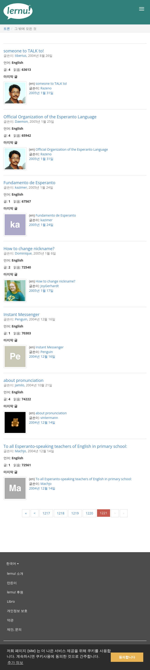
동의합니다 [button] (127, 657)
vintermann (49, 417)
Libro (11, 601)
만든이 (12, 583)
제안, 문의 (14, 629)
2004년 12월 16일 (42, 356)
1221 (103, 513)
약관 (10, 620)
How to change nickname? (28, 248)
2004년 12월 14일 (42, 422)
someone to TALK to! (23, 51)
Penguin (21, 319)
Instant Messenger (21, 314)
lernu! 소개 (15, 573)
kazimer (21, 187)
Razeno (46, 88)
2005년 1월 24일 (41, 224)
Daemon (21, 121)
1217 (46, 513)
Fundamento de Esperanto (29, 182)
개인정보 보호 (17, 611)
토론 (6, 28)
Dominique (23, 253)
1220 (89, 513)
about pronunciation (23, 380)
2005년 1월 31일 (41, 93)
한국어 (12, 563)
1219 (75, 513)
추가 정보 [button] (15, 663)
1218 (60, 513)
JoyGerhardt (49, 286)
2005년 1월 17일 (41, 290)
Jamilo (19, 385)
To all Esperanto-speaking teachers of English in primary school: (65, 446)
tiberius (20, 55)
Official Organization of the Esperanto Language (50, 116)
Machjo (20, 451)
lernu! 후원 (15, 592)
